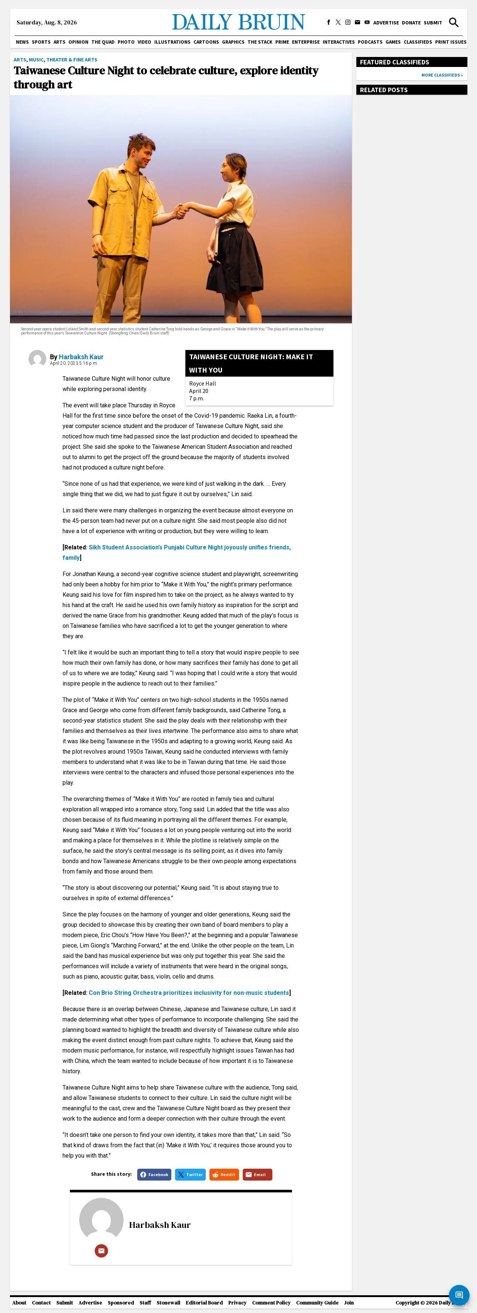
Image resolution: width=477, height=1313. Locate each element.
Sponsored (121, 1302)
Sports (41, 42)
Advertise (386, 22)
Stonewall (168, 1302)
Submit (433, 22)
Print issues (451, 42)
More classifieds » (442, 75)
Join (349, 1302)
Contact (41, 1302)
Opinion (78, 42)
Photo (126, 42)
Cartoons (206, 42)
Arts (59, 42)
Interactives (339, 42)
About (19, 1302)
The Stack (260, 42)
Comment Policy (271, 1302)
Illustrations (172, 42)
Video (144, 42)
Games (393, 42)
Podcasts (370, 42)
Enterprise (306, 42)
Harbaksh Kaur (81, 357)
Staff (145, 1302)
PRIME (282, 42)
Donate (411, 22)
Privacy (237, 1302)
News (22, 42)
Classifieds (418, 42)
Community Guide (317, 1302)
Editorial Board (204, 1302)
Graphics (233, 42)
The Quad (103, 42)
